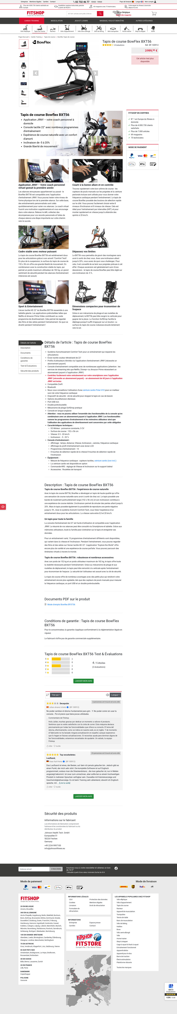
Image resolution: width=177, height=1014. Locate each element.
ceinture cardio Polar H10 (94, 392)
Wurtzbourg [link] (50, 931)
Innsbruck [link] (28, 946)
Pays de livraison (127, 2)
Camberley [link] (48, 937)
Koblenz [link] (23, 926)
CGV (71, 899)
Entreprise (24, 2)
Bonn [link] (22, 918)
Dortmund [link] (50, 918)
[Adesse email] (34, 869)
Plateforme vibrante (124, 962)
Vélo (118, 935)
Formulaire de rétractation (74, 910)
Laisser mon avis (83, 683)
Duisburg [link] (32, 921)
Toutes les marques (124, 967)
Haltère (119, 927)
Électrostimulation (124, 960)
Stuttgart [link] (32, 931)
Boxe (118, 929)
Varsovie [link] (23, 980)
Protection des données (98, 899)
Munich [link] (58, 926)
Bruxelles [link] (29, 909)
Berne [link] (26, 962)
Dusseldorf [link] (24, 921)
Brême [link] (43, 918)
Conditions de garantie (26, 361)
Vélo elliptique (122, 899)
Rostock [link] (49, 929)
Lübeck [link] (43, 926)
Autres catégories (144, 23)
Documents (25, 355)
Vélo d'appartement (124, 903)
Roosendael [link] (24, 955)
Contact (52, 2)
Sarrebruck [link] (57, 929)
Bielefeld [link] (50, 915)
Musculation (57, 23)
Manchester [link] (39, 940)
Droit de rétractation (97, 905)
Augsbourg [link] (36, 915)
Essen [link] (39, 921)
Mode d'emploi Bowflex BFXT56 (59, 606)
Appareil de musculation (126, 911)
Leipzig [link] (37, 926)
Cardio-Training (31, 23)
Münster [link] (23, 929)
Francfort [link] (46, 921)
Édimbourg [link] (56, 937)
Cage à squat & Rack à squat (128, 945)
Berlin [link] (44, 915)
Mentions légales (35, 2)
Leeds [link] (30, 937)
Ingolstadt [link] (40, 923)
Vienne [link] (57, 946)
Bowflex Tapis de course (66, 39)
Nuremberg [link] (31, 929)
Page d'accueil (23, 39)
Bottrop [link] (28, 918)
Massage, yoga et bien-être (112, 23)
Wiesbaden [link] (41, 931)
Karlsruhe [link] (49, 923)
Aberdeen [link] (24, 937)
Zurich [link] (40, 962)
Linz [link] (43, 946)
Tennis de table (122, 917)
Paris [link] (26, 968)
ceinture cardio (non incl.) (105, 462)
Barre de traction (123, 956)
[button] (36, 75)
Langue (139, 2)
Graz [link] (22, 946)
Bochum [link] (57, 915)
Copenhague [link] (25, 974)
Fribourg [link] (53, 921)
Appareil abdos (122, 950)
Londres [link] (31, 940)
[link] (132, 158)
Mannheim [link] (51, 926)
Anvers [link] (23, 909)
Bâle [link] (22, 962)
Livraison (72, 905)
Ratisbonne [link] (41, 929)
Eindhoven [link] (51, 953)
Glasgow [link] (23, 940)
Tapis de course (49, 39)
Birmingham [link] (38, 937)
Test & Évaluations (29, 368)
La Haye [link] (43, 953)
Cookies (72, 903)
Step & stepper (122, 941)
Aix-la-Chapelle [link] (26, 915)
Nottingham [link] (49, 940)
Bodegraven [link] (34, 953)
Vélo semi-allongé (123, 933)
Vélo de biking (122, 923)
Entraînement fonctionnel (126, 947)
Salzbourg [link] (50, 946)
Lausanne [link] (33, 962)
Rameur (120, 909)
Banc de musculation (125, 921)
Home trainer (122, 939)
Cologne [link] (30, 926)
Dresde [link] (57, 918)
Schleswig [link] (24, 931)
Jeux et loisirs (81, 23)
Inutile (57, 748)
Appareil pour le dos (124, 954)
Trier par (55, 697)
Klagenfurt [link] (37, 946)
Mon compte (150, 2)
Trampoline (121, 915)
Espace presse (94, 923)
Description (25, 350)
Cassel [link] (55, 923)
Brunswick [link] (36, 918)
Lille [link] (21, 968)
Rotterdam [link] (34, 955)
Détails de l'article (28, 345)
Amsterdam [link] (24, 953)
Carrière (45, 2)
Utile (49, 748)
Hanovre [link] (32, 923)
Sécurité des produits (30, 373)
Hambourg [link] (24, 923)
